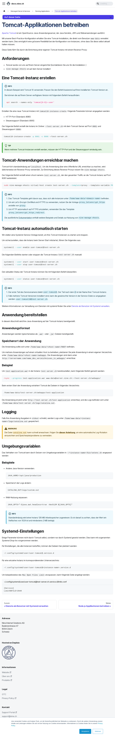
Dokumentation (25, 217)
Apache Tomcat (9, 33)
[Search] (104, 4)
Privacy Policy (9, 698)
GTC (4, 694)
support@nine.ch (9, 716)
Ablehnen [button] (98, 731)
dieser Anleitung (67, 432)
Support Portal (9, 712)
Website (6, 672)
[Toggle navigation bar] (4, 3)
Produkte (7, 680)
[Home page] (4, 11)
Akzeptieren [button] (85, 731)
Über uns (7, 676)
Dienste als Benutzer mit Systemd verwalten (90, 306)
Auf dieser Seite (12, 17)
